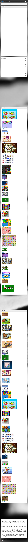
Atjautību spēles (14, 58)
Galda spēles (14, 60)
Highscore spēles (14, 62)
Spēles (2, 540)
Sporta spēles (14, 73)
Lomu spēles (14, 64)
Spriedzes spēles (14, 75)
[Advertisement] (14, 15)
